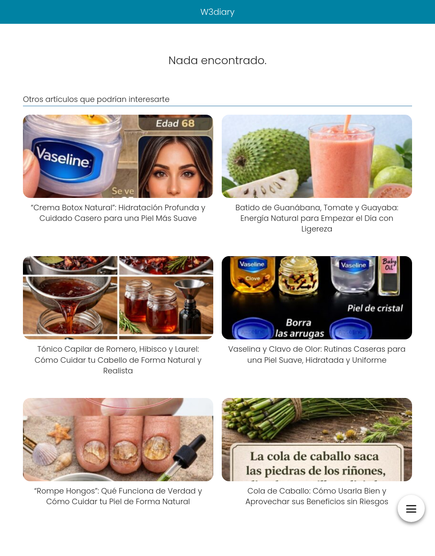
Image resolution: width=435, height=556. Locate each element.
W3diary (218, 12)
